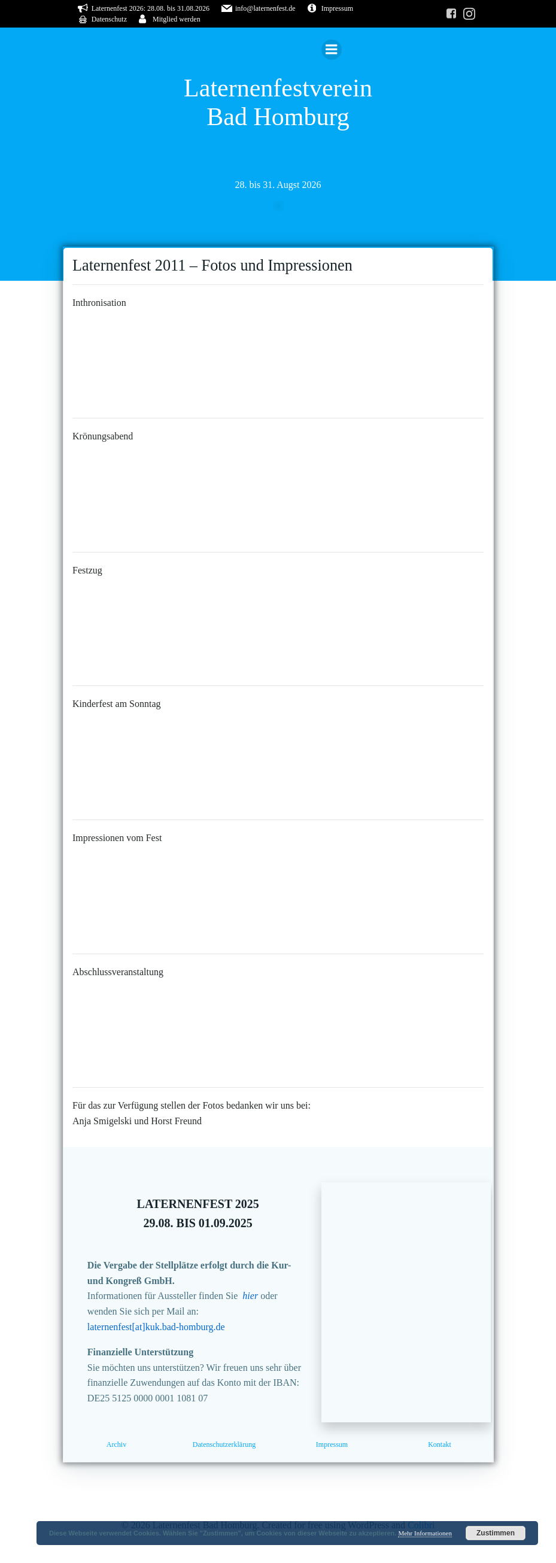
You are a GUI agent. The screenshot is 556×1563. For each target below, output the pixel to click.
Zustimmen (495, 1533)
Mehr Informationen (425, 1533)
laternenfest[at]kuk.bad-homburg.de (157, 1332)
